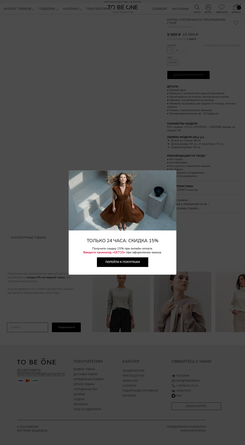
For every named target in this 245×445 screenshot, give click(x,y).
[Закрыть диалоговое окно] (239, 6)
